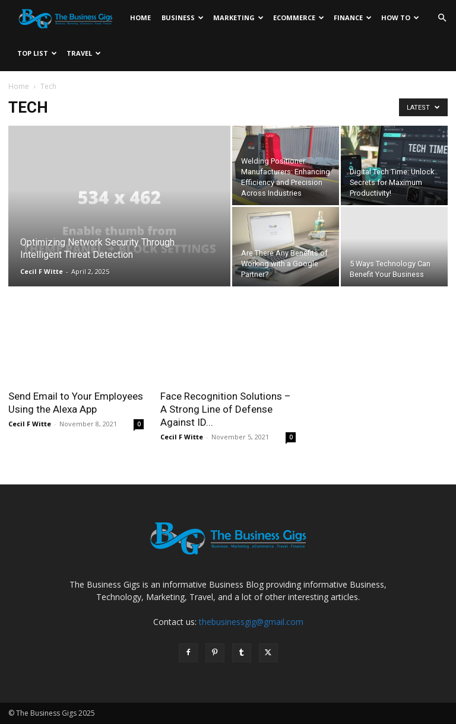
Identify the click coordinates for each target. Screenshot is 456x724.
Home (140, 17)
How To (400, 17)
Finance (353, 17)
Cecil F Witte (41, 271)
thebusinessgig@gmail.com (251, 621)
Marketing (238, 17)
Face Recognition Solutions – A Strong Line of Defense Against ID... (225, 409)
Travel (83, 53)
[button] (442, 18)
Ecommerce (298, 17)
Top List (37, 53)
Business (183, 17)
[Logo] (68, 18)
